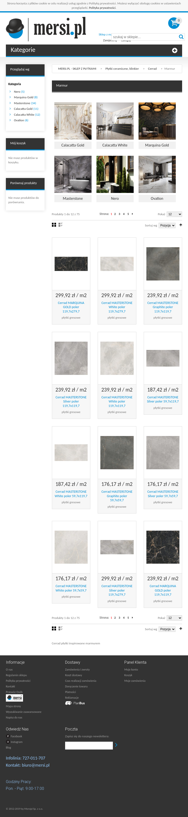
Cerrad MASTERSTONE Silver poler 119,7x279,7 (116, 590)
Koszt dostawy (73, 675)
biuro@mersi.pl (35, 765)
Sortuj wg (151, 225)
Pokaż (161, 214)
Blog (8, 747)
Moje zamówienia (134, 681)
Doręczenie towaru (76, 686)
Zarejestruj (110, 40)
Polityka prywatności (102, 8)
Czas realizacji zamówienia (80, 681)
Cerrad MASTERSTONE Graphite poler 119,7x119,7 (162, 307)
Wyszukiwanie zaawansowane (23, 712)
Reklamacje (72, 697)
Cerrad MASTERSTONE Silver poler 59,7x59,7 (162, 494)
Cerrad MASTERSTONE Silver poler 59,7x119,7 (163, 399)
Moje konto (131, 669)
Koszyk (128, 675)
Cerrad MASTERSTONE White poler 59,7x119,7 (71, 494)
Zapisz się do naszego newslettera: (87, 736)
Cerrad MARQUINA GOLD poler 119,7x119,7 (163, 590)
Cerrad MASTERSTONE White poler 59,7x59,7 (71, 588)
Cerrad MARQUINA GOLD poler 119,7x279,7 (71, 307)
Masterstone (22, 103)
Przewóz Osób (14, 692)
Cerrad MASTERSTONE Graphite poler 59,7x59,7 (116, 496)
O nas (9, 669)
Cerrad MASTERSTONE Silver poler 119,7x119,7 (71, 401)
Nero (17, 91)
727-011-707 (34, 758)
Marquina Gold (23, 97)
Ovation (19, 120)
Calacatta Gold (23, 109)
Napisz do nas (14, 717)
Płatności (70, 692)
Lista (61, 225)
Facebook (14, 736)
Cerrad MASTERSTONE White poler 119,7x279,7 (116, 307)
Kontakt (10, 686)
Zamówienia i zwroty (77, 669)
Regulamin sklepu (16, 675)
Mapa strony (13, 706)
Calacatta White (24, 114)
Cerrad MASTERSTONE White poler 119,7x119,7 (116, 401)
